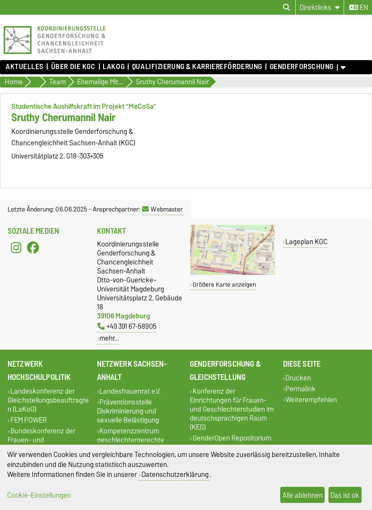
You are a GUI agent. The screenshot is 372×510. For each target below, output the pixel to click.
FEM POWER (28, 419)
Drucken (298, 377)
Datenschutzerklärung (175, 474)
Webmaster (162, 209)
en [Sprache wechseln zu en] (358, 7)
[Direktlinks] (320, 7)
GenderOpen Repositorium (232, 437)
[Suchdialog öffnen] (286, 7)
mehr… (109, 338)
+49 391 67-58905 (127, 326)
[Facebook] (33, 247)
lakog (113, 66)
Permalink (300, 388)
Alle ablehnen (303, 495)
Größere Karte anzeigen (224, 285)
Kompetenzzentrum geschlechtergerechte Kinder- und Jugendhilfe (133, 439)
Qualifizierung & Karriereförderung (197, 66)
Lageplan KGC (306, 241)
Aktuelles (25, 66)
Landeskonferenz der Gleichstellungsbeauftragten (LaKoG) (48, 400)
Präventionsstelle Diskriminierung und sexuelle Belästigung (128, 410)
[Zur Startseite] (54, 55)
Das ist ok (344, 495)
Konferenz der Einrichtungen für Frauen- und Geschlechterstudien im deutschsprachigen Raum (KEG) (232, 409)
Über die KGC (73, 66)
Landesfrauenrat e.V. (129, 391)
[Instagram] (16, 247)
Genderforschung (302, 66)
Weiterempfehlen (311, 399)
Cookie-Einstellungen (39, 495)
